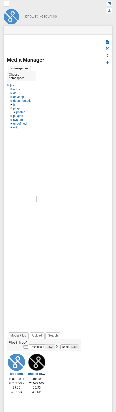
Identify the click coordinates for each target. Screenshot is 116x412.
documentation (23, 100)
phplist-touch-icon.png (44, 373)
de (15, 93)
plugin (17, 108)
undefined (20, 123)
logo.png (16, 373)
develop (18, 97)
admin (17, 89)
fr (14, 104)
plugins (18, 116)
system (18, 119)
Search (53, 335)
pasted (20, 112)
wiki (15, 127)
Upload (37, 335)
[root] (13, 85)
